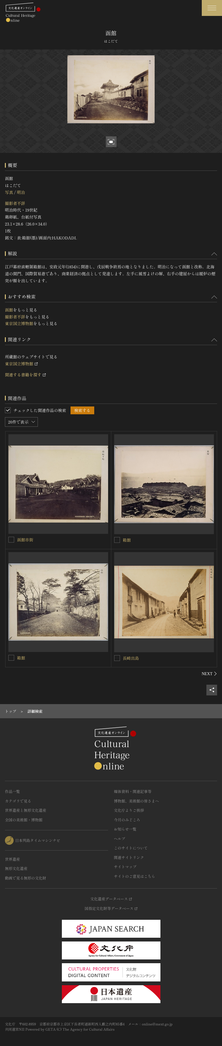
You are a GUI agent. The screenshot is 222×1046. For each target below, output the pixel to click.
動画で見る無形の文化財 (25, 878)
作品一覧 (12, 791)
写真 (9, 192)
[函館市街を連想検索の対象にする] (11, 540)
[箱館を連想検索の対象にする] (117, 540)
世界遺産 (12, 859)
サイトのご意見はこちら (134, 876)
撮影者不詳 (15, 203)
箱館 (127, 540)
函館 (9, 310)
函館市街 (25, 540)
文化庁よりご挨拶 (129, 810)
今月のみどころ (127, 819)
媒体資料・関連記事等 (132, 791)
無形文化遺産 (16, 868)
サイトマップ (125, 866)
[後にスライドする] (209, 674)
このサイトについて (131, 848)
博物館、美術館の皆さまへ (136, 801)
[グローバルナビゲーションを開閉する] (212, 8)
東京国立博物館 (19, 323)
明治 (21, 192)
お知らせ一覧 (125, 829)
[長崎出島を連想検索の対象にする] (117, 658)
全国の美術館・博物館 (23, 819)
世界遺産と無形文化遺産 (25, 810)
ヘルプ (119, 838)
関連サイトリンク (129, 857)
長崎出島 (131, 658)
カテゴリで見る (18, 801)
